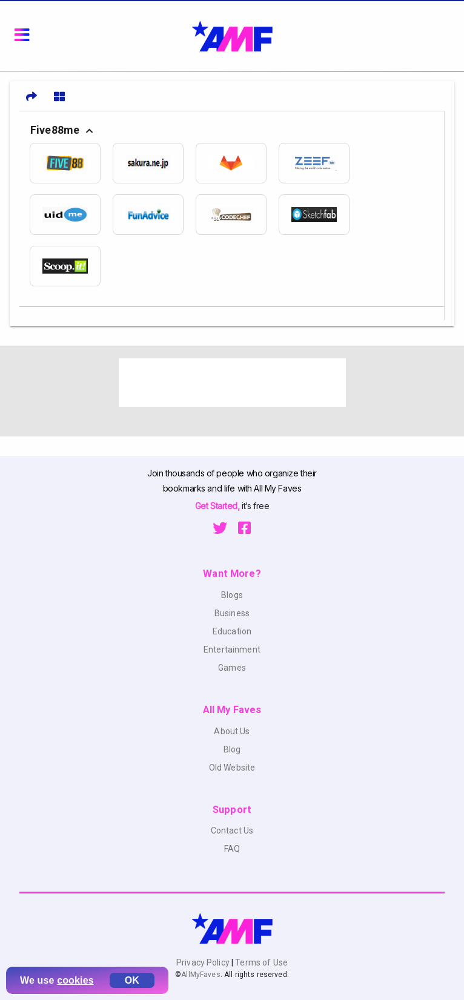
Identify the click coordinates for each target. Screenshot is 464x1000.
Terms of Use (260, 962)
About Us (232, 731)
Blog (232, 749)
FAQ (232, 849)
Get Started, (218, 506)
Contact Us (232, 830)
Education (232, 631)
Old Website (232, 767)
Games (232, 668)
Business (232, 613)
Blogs (232, 595)
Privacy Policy (203, 962)
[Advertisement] (232, 382)
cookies (75, 980)
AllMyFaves (200, 974)
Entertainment (232, 649)
